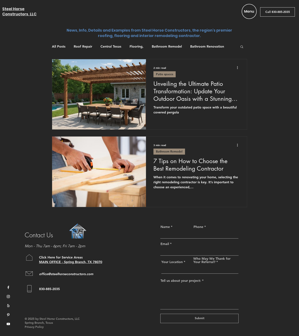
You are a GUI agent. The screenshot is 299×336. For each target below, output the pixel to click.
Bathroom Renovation (207, 46)
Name (165, 227)
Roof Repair (83, 46)
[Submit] (199, 318)
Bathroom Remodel (167, 46)
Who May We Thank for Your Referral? (211, 260)
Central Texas (110, 46)
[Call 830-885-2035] (277, 12)
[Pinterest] (8, 315)
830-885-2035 (49, 289)
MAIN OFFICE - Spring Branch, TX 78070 (70, 262)
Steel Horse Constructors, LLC (19, 11)
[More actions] (238, 67)
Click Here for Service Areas (61, 257)
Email (165, 244)
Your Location (172, 262)
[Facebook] (8, 287)
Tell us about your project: (181, 280)
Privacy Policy (34, 327)
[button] (249, 11)
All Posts (58, 46)
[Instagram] (8, 296)
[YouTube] (8, 324)
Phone (198, 227)
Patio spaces (164, 74)
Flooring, (136, 46)
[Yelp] (8, 306)
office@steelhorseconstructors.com (66, 274)
